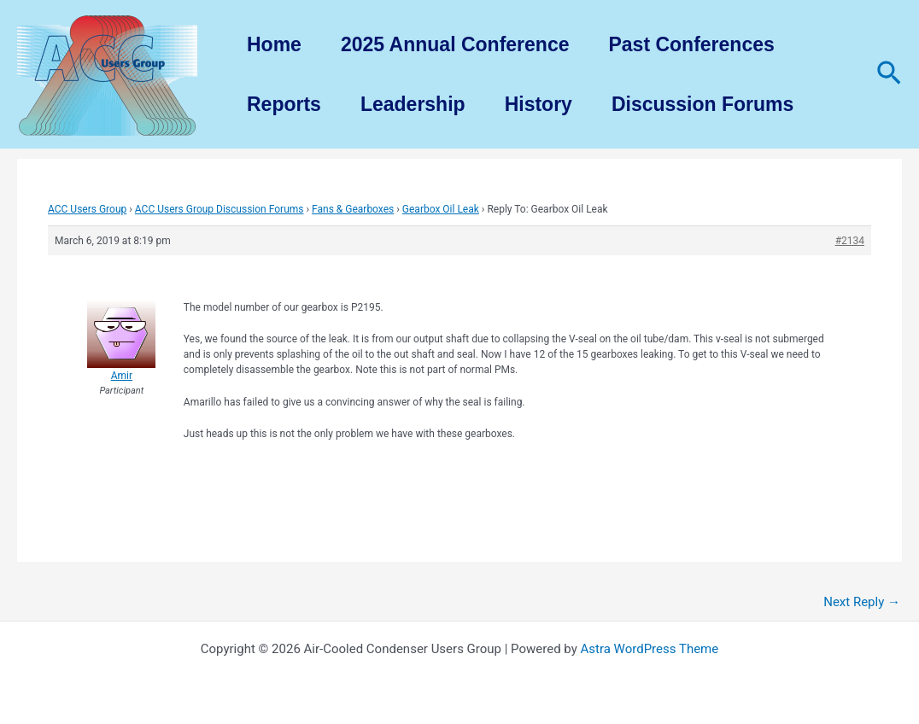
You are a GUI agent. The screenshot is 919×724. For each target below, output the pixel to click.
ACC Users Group (87, 209)
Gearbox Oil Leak (440, 209)
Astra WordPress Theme (650, 649)
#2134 (849, 241)
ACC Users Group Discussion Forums (219, 209)
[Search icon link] (889, 74)
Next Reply (861, 602)
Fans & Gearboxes (353, 209)
